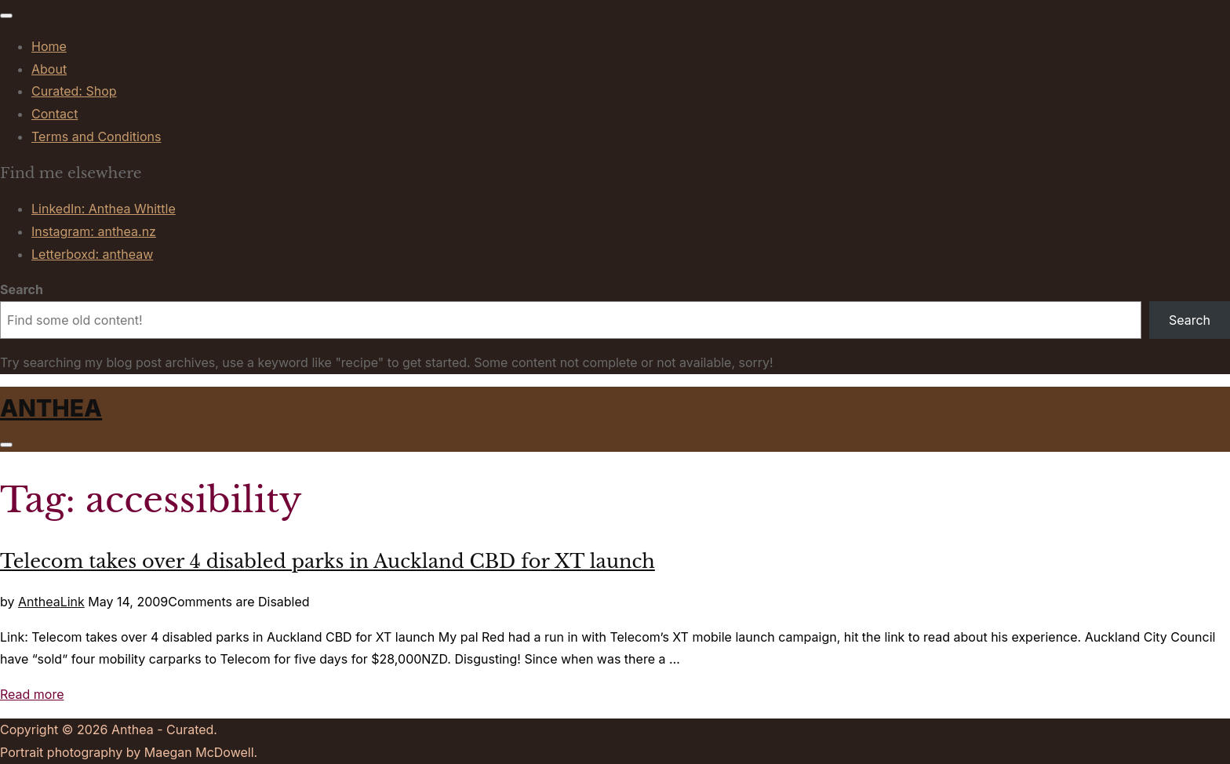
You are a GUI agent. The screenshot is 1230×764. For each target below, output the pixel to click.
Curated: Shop (74, 91)
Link (72, 601)
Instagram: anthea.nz (93, 231)
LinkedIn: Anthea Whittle (103, 208)
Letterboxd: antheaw (92, 254)
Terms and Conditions (96, 136)
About (49, 69)
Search (21, 289)
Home (49, 46)
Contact (54, 114)
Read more (32, 694)
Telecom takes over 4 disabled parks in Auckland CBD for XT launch (327, 561)
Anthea (51, 408)
